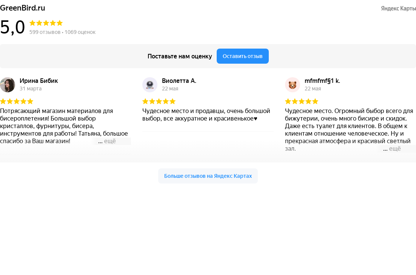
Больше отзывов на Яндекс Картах (208, 176)
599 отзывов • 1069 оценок (62, 32)
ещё (110, 141)
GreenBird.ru (22, 8)
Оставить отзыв (243, 56)
